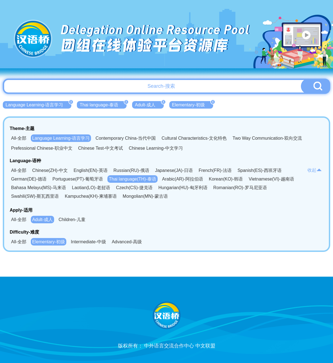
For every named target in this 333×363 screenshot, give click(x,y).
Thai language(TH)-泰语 (132, 179)
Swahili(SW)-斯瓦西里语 (35, 196)
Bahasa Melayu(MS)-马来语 (38, 187)
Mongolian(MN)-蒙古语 (145, 196)
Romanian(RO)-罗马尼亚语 (240, 187)
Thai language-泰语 (103, 104)
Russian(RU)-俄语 (131, 170)
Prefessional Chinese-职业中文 (41, 148)
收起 (314, 170)
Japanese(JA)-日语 (174, 170)
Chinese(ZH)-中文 (50, 170)
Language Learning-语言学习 (38, 104)
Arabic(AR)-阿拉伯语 (182, 179)
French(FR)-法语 (215, 170)
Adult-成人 (149, 104)
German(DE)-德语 (29, 179)
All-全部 (18, 138)
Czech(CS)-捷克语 (134, 187)
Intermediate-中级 (88, 241)
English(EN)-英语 (91, 170)
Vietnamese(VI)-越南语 (271, 179)
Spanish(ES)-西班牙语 (260, 170)
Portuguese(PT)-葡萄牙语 (77, 179)
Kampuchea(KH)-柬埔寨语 (91, 196)
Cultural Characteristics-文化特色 (194, 138)
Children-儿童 (72, 219)
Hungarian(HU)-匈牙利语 (183, 187)
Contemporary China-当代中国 (125, 138)
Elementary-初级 (192, 104)
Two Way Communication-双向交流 (267, 138)
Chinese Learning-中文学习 (156, 148)
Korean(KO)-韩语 (226, 179)
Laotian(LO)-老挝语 (91, 187)
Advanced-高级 (127, 241)
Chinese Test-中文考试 (100, 148)
